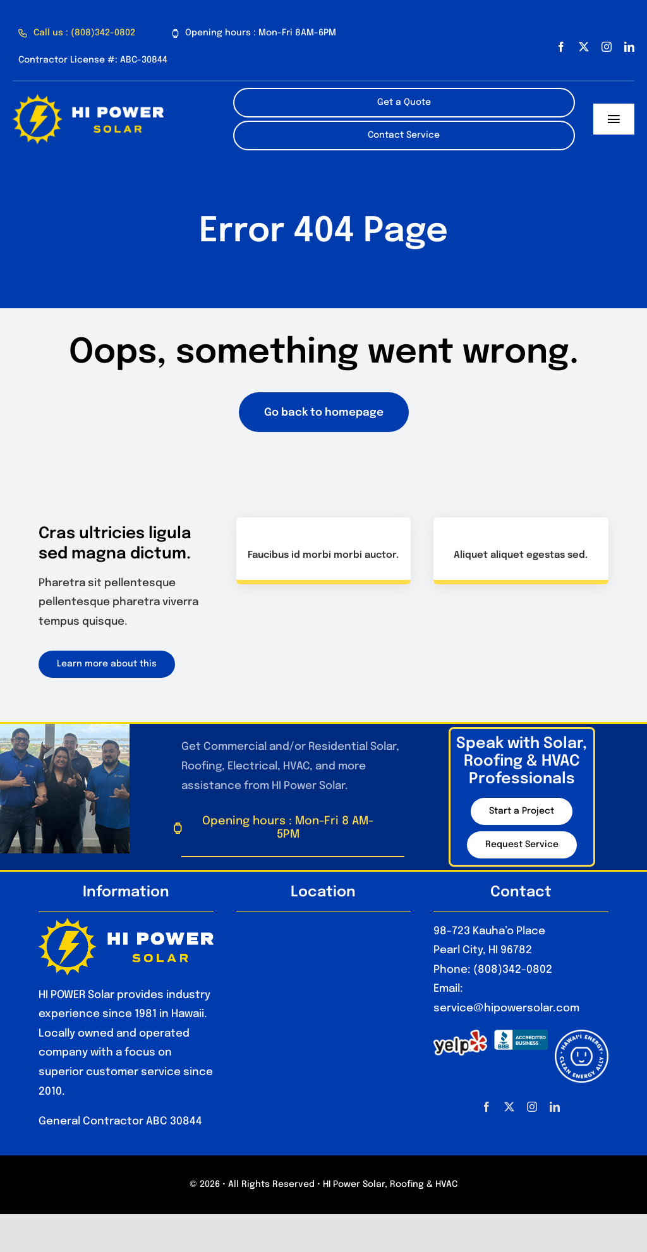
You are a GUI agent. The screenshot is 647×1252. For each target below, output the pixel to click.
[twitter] (584, 47)
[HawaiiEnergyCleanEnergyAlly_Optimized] (581, 1035)
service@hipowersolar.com (506, 1008)
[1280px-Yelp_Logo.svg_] (460, 1035)
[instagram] (607, 47)
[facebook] (561, 47)
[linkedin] (629, 47)
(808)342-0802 (512, 970)
